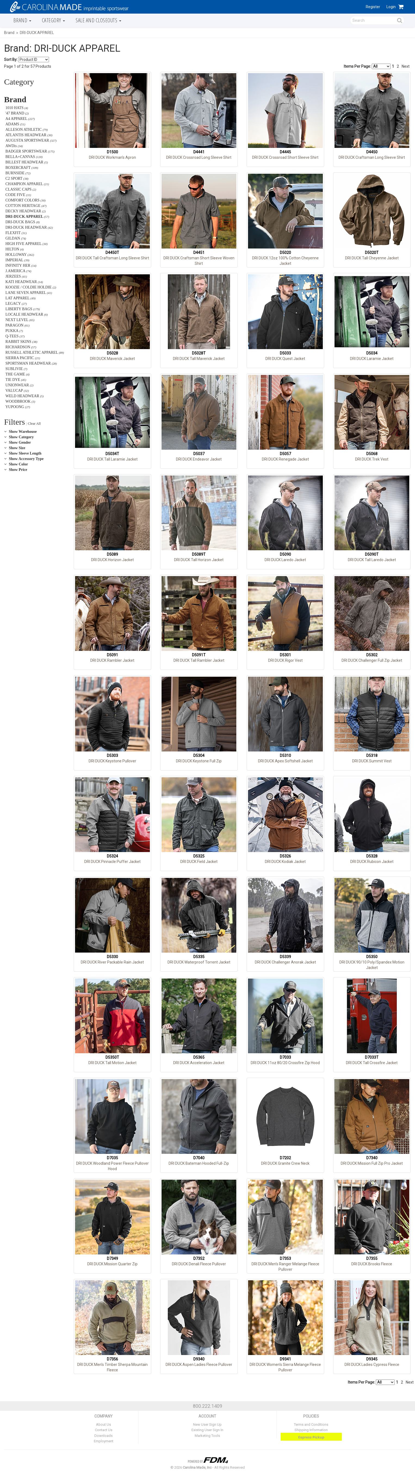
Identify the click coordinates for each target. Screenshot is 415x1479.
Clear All (34, 423)
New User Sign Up (207, 1424)
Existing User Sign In (207, 1430)
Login (391, 7)
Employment (103, 1441)
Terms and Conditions (311, 1424)
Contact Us (103, 1430)
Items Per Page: (367, 66)
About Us (103, 1424)
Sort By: (10, 59)
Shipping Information (311, 1430)
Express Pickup (311, 1437)
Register (373, 7)
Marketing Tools (207, 1436)
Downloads (103, 1436)
